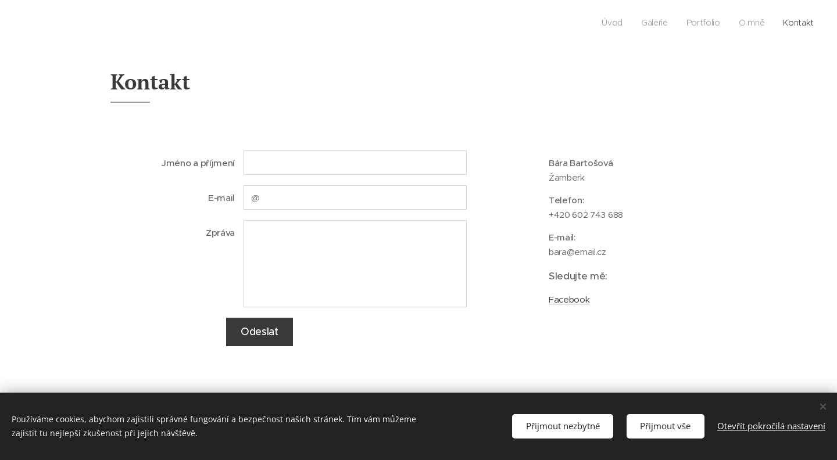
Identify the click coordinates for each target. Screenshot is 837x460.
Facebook (569, 299)
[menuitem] (742, 23)
